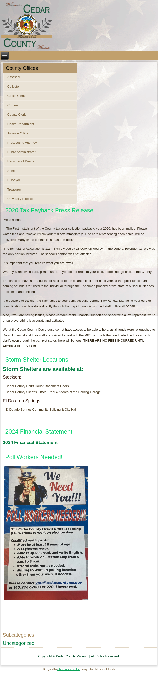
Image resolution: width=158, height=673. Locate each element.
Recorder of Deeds (20, 161)
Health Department (20, 124)
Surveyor (13, 180)
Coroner (13, 105)
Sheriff (11, 171)
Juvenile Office (17, 133)
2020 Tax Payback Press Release (49, 210)
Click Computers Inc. (68, 669)
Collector (13, 86)
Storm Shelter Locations (36, 359)
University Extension (21, 199)
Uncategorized (18, 643)
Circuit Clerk (16, 96)
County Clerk (16, 114)
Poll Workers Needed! (33, 457)
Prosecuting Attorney (22, 142)
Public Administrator (21, 152)
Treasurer (14, 189)
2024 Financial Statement (38, 431)
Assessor (13, 77)
